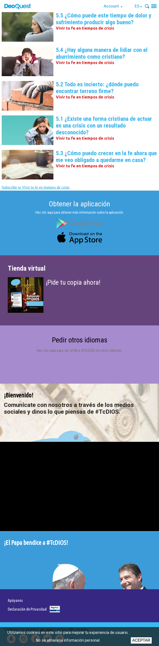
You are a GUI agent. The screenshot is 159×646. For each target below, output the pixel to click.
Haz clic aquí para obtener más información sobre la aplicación (79, 212)
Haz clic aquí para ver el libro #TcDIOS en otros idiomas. (79, 350)
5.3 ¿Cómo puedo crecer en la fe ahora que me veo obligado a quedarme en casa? (106, 156)
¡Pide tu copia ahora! (73, 282)
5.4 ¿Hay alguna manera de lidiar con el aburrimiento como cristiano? (102, 53)
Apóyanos (15, 600)
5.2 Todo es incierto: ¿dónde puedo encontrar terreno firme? (97, 88)
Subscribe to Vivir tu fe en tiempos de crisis (36, 187)
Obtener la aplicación (79, 204)
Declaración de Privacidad (27, 609)
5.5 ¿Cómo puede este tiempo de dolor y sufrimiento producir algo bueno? (103, 19)
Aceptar (141, 640)
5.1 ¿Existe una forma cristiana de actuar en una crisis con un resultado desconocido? (104, 125)
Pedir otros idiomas (79, 340)
